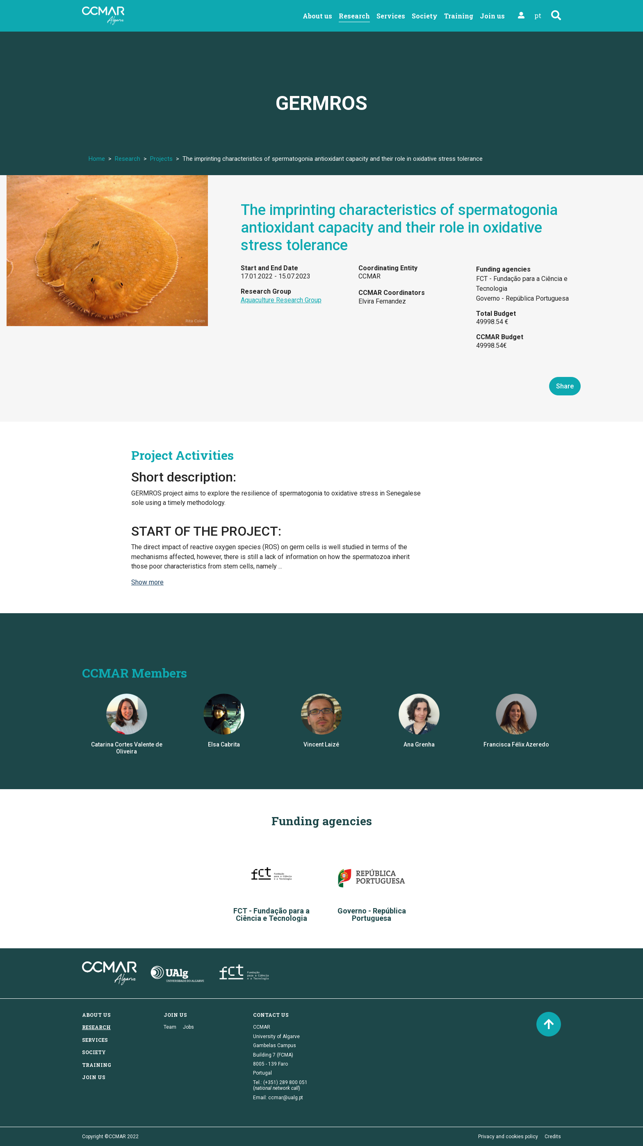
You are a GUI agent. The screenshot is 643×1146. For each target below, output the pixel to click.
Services (390, 16)
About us (317, 16)
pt (537, 15)
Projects (161, 158)
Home (97, 158)
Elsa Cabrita (224, 744)
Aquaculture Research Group (281, 300)
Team (170, 1027)
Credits (553, 1136)
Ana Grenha (419, 744)
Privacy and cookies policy (508, 1136)
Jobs (188, 1027)
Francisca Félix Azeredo (516, 744)
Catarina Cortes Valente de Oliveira (126, 748)
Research (354, 16)
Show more (147, 582)
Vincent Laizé (321, 744)
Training (458, 16)
